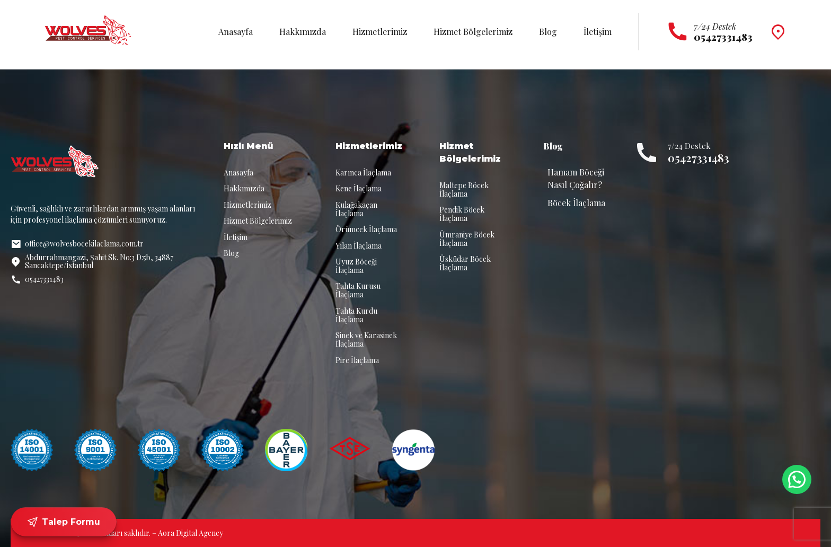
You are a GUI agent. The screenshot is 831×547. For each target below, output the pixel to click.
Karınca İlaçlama (363, 172)
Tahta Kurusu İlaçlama (358, 290)
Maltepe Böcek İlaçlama (464, 189)
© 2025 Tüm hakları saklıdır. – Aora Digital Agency (140, 533)
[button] (796, 479)
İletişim (598, 31)
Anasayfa (235, 31)
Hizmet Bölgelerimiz (473, 31)
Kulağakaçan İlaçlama (356, 209)
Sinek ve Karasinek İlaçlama (366, 339)
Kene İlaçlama (358, 188)
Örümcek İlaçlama (366, 229)
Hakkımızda (302, 31)
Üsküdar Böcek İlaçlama (465, 263)
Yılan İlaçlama (358, 246)
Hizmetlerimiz (379, 31)
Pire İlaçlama (357, 360)
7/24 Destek (715, 26)
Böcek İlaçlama (576, 202)
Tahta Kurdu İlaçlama (356, 315)
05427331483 (698, 158)
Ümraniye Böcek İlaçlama (466, 239)
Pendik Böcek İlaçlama (461, 214)
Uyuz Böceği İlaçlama (356, 266)
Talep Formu (64, 522)
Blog (548, 31)
